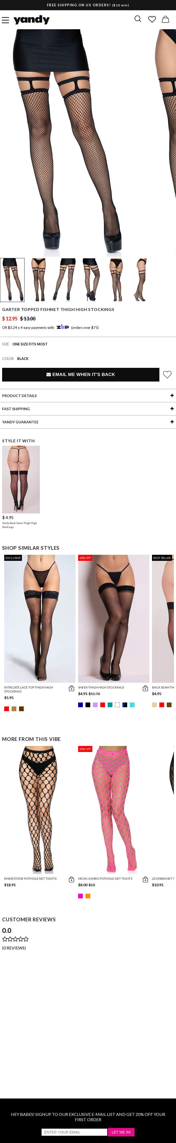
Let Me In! (121, 1132)
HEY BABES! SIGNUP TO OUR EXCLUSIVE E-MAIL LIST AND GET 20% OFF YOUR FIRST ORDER (88, 1117)
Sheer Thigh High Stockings (101, 687)
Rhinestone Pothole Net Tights (30, 878)
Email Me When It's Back (80, 374)
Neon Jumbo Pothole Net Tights (105, 878)
